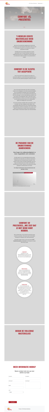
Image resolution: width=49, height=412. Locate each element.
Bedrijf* (10, 385)
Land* (9, 390)
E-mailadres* (27, 376)
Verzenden (13, 402)
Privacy (20, 408)
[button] (6, 18)
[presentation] (17, 397)
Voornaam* (10, 376)
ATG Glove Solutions (7, 3)
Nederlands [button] (40, 3)
